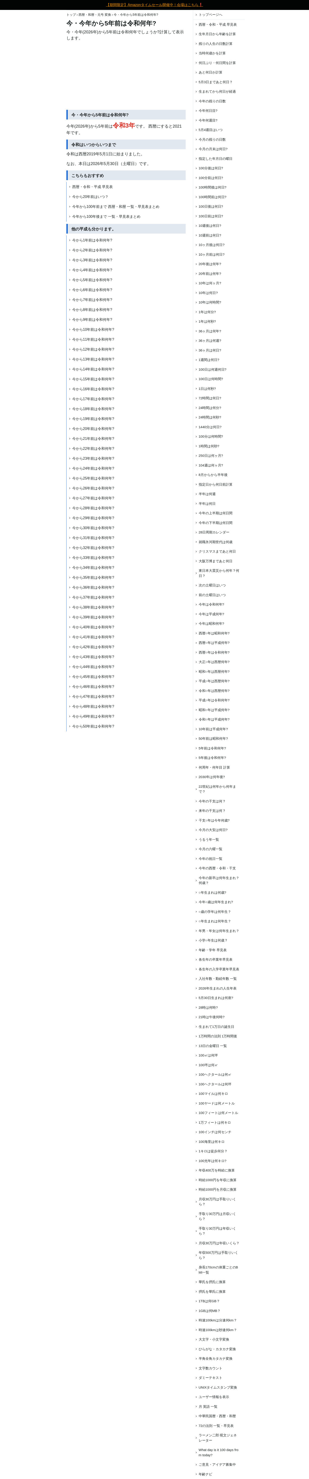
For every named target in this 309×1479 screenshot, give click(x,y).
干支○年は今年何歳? (214, 820)
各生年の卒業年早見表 (215, 959)
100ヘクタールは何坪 (215, 1084)
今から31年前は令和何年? (93, 538)
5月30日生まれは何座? (216, 998)
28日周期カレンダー (214, 532)
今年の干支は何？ (212, 801)
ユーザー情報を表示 (214, 1397)
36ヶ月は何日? (210, 350)
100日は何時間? (211, 379)
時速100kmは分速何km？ (218, 1320)
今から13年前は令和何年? (93, 359)
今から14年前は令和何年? (93, 369)
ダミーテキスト (210, 1378)
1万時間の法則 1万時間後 (218, 1036)
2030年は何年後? (212, 777)
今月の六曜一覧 (210, 849)
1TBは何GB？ (209, 1301)
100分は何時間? (211, 436)
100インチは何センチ (215, 1132)
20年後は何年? (210, 264)
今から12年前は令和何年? (93, 349)
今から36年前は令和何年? (93, 587)
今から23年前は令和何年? (93, 458)
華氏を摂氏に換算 (212, 1282)
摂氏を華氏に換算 (212, 1291)
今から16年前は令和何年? (93, 389)
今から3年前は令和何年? (92, 260)
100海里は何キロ (212, 1142)
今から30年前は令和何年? (93, 528)
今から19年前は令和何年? (93, 419)
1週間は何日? (209, 360)
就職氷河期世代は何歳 (215, 542)
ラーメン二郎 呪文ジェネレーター (218, 1437)
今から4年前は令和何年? (92, 270)
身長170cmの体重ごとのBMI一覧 (218, 1269)
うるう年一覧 (209, 839)
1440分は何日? (210, 427)
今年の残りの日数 (212, 101)
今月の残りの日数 (212, 139)
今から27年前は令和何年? (93, 498)
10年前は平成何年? (213, 729)
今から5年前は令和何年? (92, 280)
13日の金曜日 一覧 (213, 1046)
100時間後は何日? (212, 187)
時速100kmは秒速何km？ (218, 1330)
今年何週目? (208, 120)
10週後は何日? (210, 225)
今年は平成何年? (211, 614)
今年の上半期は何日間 (215, 513)
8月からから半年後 (213, 475)
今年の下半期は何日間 (215, 523)
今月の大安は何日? (213, 830)
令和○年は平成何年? (214, 719)
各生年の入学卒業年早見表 (219, 969)
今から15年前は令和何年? (93, 379)
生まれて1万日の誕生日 (216, 1027)
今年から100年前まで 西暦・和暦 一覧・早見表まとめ (116, 207)
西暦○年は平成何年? (214, 643)
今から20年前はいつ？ (90, 197)
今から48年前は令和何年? (93, 706)
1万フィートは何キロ (215, 1122)
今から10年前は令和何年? (93, 329)
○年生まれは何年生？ (215, 921)
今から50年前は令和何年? (93, 726)
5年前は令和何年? (212, 748)
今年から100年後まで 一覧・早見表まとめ (106, 216)
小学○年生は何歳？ (213, 940)
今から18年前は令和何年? (93, 409)
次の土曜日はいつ (212, 585)
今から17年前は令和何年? (93, 399)
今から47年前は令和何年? (93, 696)
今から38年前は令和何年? (93, 607)
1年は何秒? (207, 321)
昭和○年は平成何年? (214, 710)
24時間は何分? (210, 408)
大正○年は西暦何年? (214, 662)
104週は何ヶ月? (211, 465)
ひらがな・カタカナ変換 (217, 1349)
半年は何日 (207, 503)
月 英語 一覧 (208, 1406)
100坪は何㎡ (208, 1065)
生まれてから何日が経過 (217, 91)
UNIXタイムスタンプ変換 (218, 1387)
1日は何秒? (207, 388)
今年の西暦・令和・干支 (217, 868)
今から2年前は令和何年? (92, 250)
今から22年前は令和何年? (93, 448)
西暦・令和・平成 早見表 (92, 187)
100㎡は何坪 (208, 1055)
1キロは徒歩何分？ (213, 1151)
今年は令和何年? (211, 604)
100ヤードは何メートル (217, 1103)
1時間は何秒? (209, 446)
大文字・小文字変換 (214, 1339)
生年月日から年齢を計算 (217, 34)
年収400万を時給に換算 (217, 1170)
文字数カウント (210, 1368)
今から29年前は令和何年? (93, 518)
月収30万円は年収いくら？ (219, 1243)
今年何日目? (208, 111)
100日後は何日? (211, 206)
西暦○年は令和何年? (214, 652)
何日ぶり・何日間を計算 (217, 63)
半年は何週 (207, 494)
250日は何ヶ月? (211, 455)
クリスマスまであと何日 (217, 551)
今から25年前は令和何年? (93, 478)
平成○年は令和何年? (214, 700)
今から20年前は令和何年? (93, 429)
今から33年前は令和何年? (93, 558)
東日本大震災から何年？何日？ (219, 573)
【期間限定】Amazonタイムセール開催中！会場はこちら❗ (154, 5)
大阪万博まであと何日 (215, 561)
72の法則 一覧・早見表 (216, 1426)
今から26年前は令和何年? (93, 488)
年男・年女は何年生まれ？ (219, 931)
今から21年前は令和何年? (93, 439)
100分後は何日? (211, 168)
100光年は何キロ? (212, 1161)
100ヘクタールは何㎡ (215, 1074)
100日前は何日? (211, 216)
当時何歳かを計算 (212, 53)
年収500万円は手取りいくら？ (218, 1255)
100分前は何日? (211, 178)
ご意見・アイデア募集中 (217, 1464)
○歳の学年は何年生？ (215, 912)
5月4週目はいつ (211, 130)
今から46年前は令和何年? (93, 687)
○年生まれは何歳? (212, 892)
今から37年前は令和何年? (93, 597)
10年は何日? (208, 293)
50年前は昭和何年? (213, 738)
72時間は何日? (210, 398)
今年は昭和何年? (211, 623)
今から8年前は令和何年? (92, 310)
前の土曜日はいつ (212, 595)
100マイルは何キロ (213, 1093)
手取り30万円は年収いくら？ (217, 1231)
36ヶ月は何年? (210, 331)
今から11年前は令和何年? (93, 339)
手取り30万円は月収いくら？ (217, 1216)
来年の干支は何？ (212, 811)
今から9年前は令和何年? (92, 320)
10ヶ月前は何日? (212, 254)
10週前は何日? (210, 235)
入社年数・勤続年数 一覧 (218, 979)
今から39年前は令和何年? (93, 617)
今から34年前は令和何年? (93, 568)
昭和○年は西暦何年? (214, 671)
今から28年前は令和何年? (93, 508)
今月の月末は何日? (213, 149)
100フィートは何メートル (218, 1113)
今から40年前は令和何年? (93, 627)
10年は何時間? (210, 302)
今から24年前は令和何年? (93, 468)
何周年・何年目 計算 (214, 767)
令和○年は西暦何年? (214, 691)
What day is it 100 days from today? (219, 1452)
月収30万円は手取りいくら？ (217, 1201)
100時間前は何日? (212, 197)
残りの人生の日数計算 (215, 44)
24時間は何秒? (210, 417)
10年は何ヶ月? (210, 283)
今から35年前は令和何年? (93, 577)
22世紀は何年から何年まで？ (217, 789)
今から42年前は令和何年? (93, 647)
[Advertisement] (126, 76)
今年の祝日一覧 (210, 859)
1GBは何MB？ (210, 1311)
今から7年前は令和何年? (92, 300)
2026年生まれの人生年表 (218, 988)
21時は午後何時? (212, 1017)
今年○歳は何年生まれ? (216, 902)
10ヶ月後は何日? (212, 245)
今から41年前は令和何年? (93, 637)
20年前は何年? (210, 274)
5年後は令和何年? (212, 758)
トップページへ (210, 14)
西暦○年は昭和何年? (214, 633)
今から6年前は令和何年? (92, 290)
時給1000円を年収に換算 (218, 1180)
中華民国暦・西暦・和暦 (217, 1416)
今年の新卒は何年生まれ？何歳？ (219, 880)
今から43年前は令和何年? (93, 657)
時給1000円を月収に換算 (218, 1189)
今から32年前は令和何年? (93, 548)
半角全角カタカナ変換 (215, 1358)
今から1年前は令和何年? (92, 240)
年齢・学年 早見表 (213, 950)
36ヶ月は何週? (210, 340)
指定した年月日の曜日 (215, 159)
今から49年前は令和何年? (93, 716)
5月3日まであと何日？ (216, 82)
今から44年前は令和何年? (93, 667)
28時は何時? (208, 1007)
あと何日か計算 (210, 72)
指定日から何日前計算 (215, 484)
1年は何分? (207, 312)
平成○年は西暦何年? (214, 681)
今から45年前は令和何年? (93, 677)
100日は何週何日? (212, 369)
